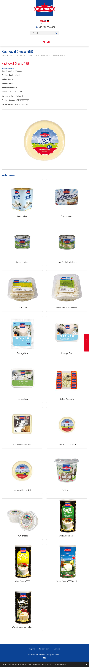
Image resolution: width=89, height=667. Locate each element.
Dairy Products (27, 55)
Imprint (32, 648)
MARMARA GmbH (7, 55)
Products (18, 55)
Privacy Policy (44, 648)
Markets (86, 343)
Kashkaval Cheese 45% (59, 55)
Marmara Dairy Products (42, 55)
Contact (57, 648)
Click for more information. (58, 664)
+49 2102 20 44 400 (45, 27)
